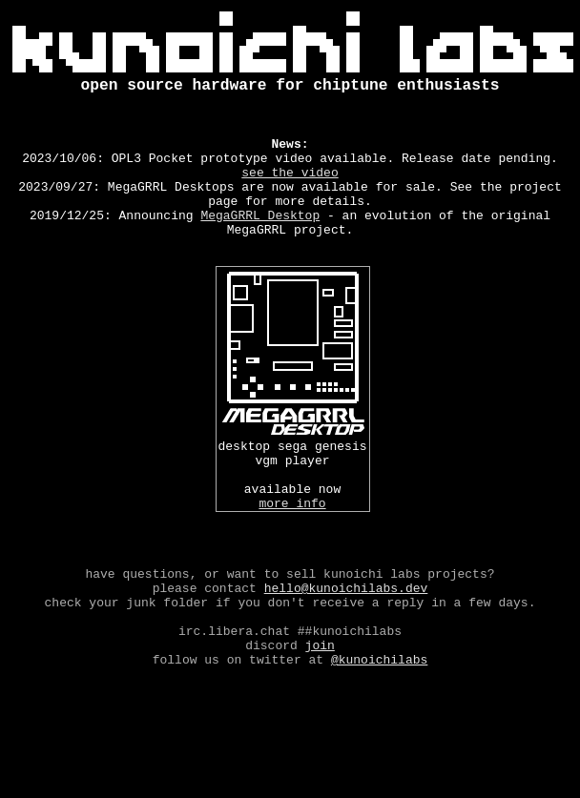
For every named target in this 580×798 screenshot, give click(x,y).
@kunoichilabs (379, 738)
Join (320, 721)
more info (292, 554)
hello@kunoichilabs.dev (346, 653)
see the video (289, 191)
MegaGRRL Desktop (260, 243)
